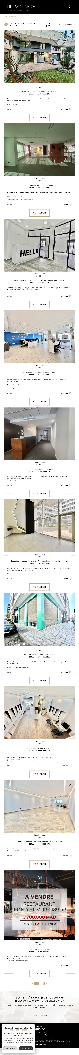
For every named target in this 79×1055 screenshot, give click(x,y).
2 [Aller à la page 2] (41, 983)
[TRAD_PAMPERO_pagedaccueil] (18, 11)
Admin (42, 1041)
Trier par (49, 24)
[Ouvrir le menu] (75, 7)
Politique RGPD (59, 1041)
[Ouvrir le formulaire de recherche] (69, 7)
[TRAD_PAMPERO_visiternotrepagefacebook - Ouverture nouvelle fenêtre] (34, 1034)
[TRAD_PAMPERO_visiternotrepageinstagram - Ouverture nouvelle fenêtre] (39, 1034)
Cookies (68, 1041)
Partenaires (49, 1041)
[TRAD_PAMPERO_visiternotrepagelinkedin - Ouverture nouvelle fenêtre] (45, 1034)
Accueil (6, 16)
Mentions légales (33, 1041)
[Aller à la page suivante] (46, 983)
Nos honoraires (13, 1041)
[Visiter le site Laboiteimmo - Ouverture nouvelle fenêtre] (39, 1046)
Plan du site (23, 1041)
